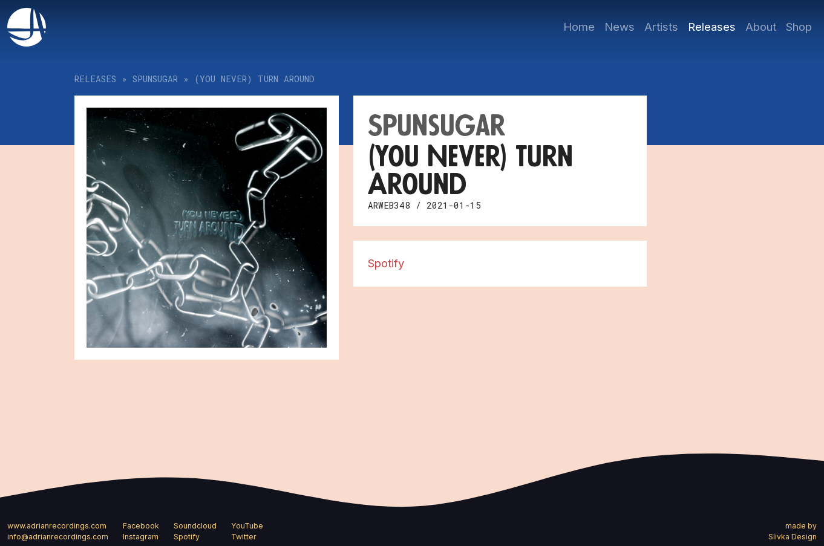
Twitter (244, 536)
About (760, 26)
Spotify (386, 263)
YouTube (247, 525)
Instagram (141, 536)
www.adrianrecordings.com (56, 525)
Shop (799, 26)
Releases (712, 26)
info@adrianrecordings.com (57, 536)
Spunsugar (155, 79)
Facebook (141, 525)
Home (579, 26)
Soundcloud (195, 525)
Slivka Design (792, 536)
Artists (661, 26)
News (619, 26)
